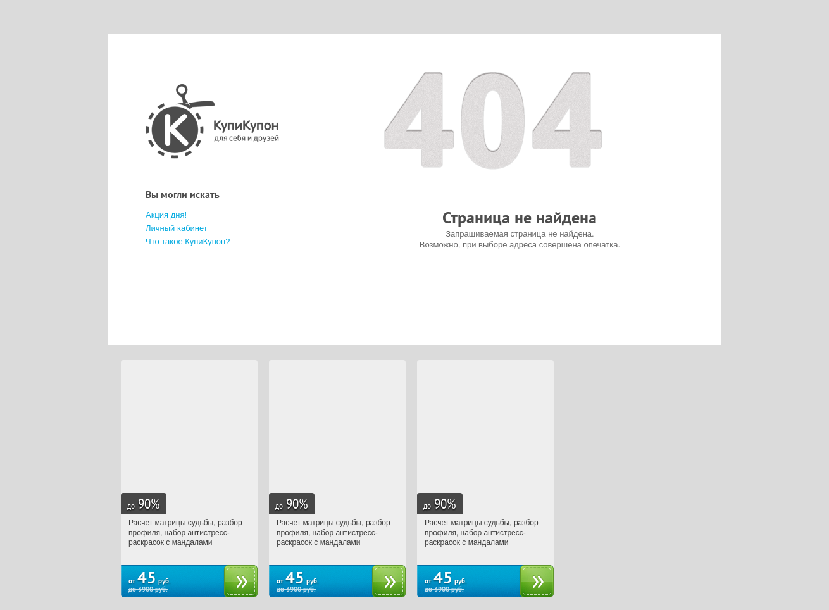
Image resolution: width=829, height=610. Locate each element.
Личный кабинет (177, 228)
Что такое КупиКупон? (188, 241)
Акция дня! (166, 215)
